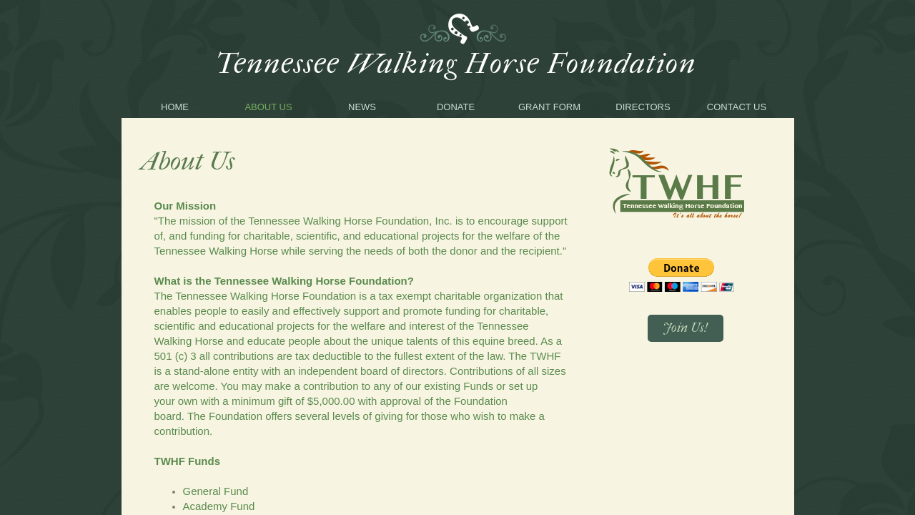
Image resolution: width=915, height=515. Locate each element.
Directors (642, 107)
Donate (456, 107)
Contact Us (736, 107)
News (362, 107)
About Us (268, 107)
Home (175, 107)
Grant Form (549, 107)
